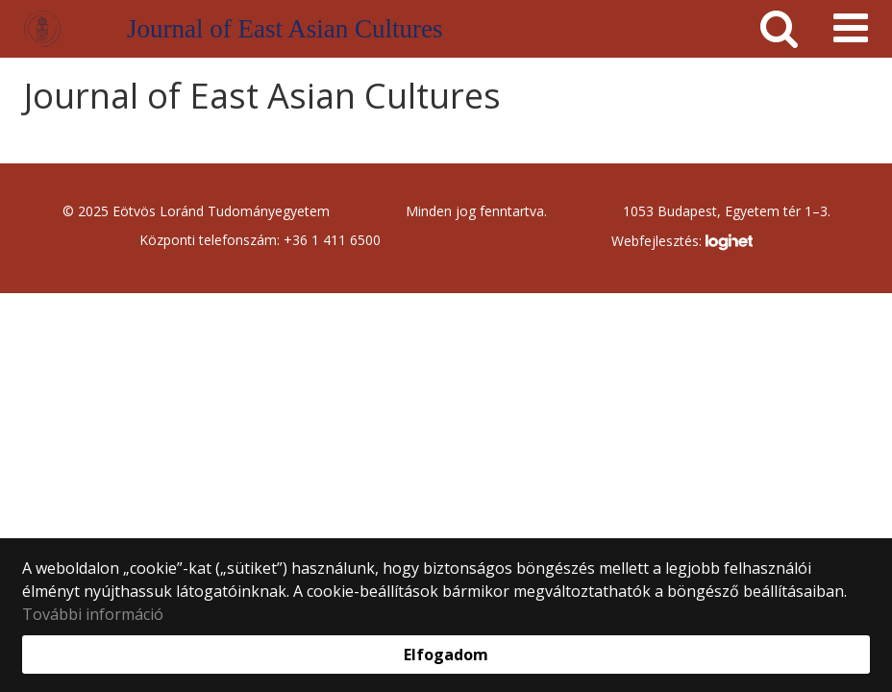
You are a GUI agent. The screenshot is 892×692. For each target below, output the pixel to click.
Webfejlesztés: (681, 242)
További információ (92, 614)
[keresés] (779, 29)
